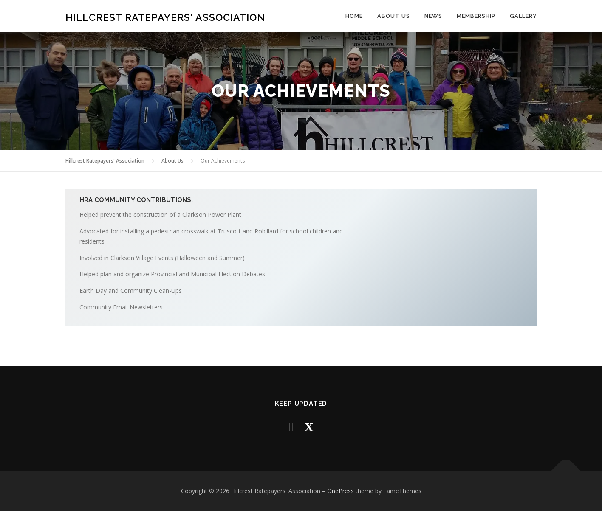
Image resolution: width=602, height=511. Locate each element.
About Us (393, 16)
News (433, 16)
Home (354, 16)
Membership (476, 16)
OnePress (340, 491)
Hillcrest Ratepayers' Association (165, 17)
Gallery (523, 16)
